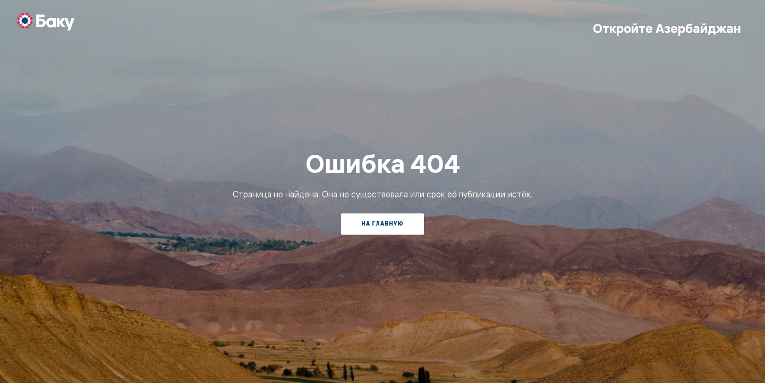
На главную (382, 223)
